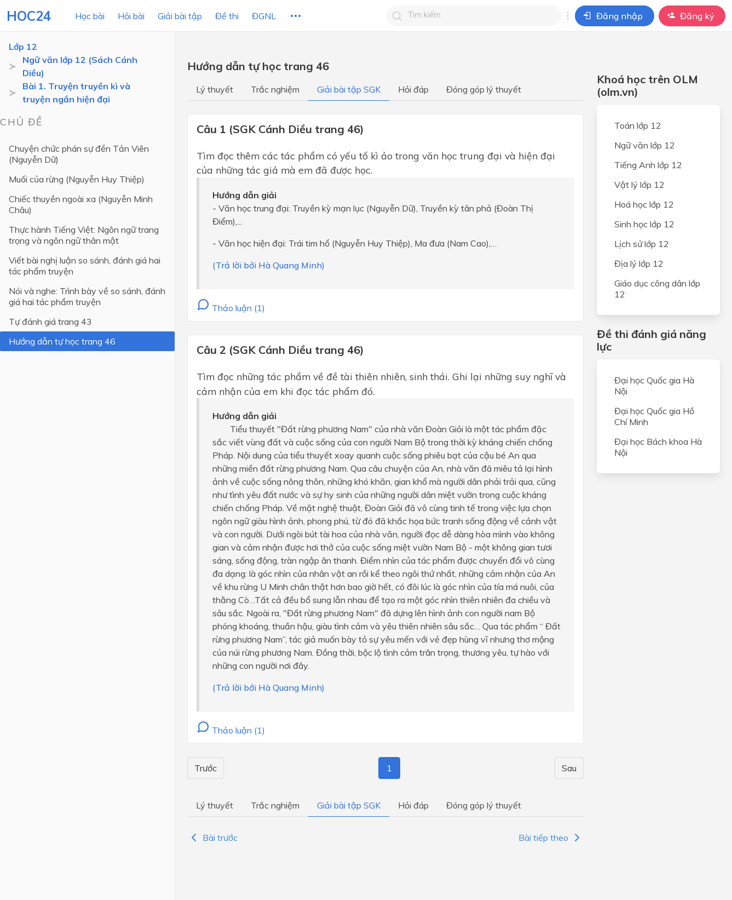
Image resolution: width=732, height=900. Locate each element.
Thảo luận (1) (231, 307)
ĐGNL (264, 15)
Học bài (90, 15)
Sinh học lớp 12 (644, 224)
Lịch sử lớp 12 (641, 243)
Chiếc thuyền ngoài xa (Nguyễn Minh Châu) (81, 204)
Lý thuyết (214, 89)
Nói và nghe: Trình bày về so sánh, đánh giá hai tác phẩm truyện (87, 296)
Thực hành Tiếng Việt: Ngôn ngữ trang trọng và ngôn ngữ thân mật (84, 235)
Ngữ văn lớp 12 (644, 145)
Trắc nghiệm (275, 89)
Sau (569, 768)
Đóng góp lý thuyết (483, 89)
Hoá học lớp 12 (644, 204)
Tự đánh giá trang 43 (50, 321)
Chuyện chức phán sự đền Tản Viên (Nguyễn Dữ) (79, 154)
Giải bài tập (180, 15)
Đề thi (227, 15)
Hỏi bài (131, 15)
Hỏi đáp (413, 89)
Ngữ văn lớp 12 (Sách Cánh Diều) (79, 66)
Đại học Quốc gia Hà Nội (654, 386)
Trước (205, 768)
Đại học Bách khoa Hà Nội (658, 447)
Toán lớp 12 (637, 125)
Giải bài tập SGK (349, 89)
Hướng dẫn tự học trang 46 (62, 341)
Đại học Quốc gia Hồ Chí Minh (654, 416)
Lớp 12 (23, 46)
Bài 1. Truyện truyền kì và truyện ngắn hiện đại (76, 93)
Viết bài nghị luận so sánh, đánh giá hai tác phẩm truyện (84, 266)
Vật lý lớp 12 (639, 184)
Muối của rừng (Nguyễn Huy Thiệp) (77, 179)
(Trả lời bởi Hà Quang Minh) (268, 265)
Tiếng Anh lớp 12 (648, 164)
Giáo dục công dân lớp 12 (657, 289)
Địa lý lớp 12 (639, 263)
